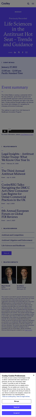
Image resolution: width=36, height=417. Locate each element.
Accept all (16, 413)
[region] (18, 395)
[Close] (34, 375)
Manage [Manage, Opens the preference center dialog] (16, 401)
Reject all (16, 407)
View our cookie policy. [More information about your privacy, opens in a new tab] (9, 396)
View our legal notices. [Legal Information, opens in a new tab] (23, 396)
